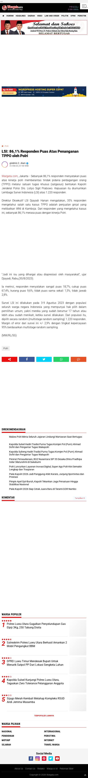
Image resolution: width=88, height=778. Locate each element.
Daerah (31, 16)
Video (39, 16)
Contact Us (30, 768)
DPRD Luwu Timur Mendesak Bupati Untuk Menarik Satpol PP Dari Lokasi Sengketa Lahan (35, 663)
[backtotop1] (85, 774)
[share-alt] (9, 359)
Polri (6, 146)
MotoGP (6, 740)
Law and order (52, 16)
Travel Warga (52, 744)
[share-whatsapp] (61, 359)
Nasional (7, 731)
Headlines (21, 16)
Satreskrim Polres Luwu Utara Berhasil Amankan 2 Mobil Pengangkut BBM (37, 644)
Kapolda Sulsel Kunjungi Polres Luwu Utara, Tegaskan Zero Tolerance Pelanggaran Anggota (35, 681)
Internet (49, 740)
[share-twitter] (44, 359)
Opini (73, 16)
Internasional (52, 731)
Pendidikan (8, 735)
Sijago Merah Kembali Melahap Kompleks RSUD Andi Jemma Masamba (36, 700)
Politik (64, 16)
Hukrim (10, 16)
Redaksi (41, 768)
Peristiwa (49, 735)
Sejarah (6, 744)
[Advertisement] (44, 243)
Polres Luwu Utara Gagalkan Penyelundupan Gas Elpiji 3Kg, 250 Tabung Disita (36, 625)
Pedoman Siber (66, 768)
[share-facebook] (27, 359)
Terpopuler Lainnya (44, 716)
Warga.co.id (52, 768)
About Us (19, 768)
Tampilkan (80, 498)
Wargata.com (10, 176)
